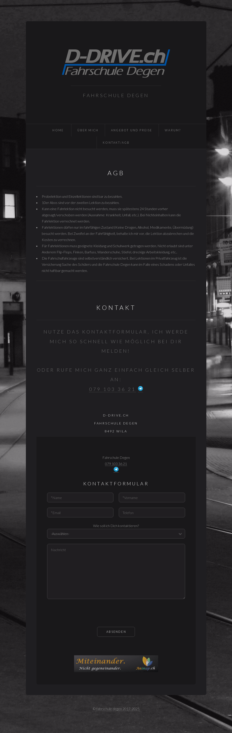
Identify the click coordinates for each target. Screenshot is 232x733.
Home (58, 130)
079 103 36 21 (112, 389)
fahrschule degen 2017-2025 (118, 709)
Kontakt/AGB (116, 142)
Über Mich (87, 130)
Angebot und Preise (131, 130)
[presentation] (80, 613)
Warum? (173, 130)
